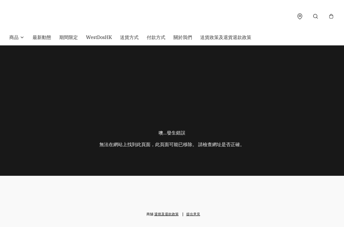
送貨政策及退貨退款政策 (225, 37)
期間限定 (68, 37)
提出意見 (193, 214)
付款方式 (156, 37)
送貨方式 (129, 37)
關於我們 (182, 37)
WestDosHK (99, 37)
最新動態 (42, 37)
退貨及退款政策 (166, 214)
